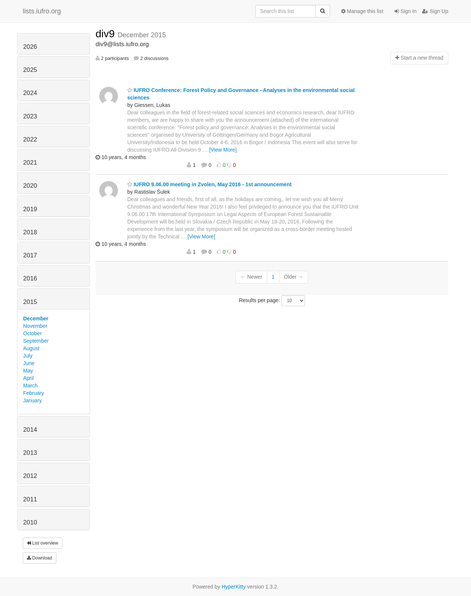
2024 (30, 92)
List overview (42, 543)
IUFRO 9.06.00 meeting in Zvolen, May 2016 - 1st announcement (209, 184)
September (36, 341)
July (27, 356)
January (32, 400)
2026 (30, 46)
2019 (30, 209)
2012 (30, 475)
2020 (30, 185)
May (28, 371)
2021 (30, 162)
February (33, 393)
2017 (30, 255)
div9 (107, 33)
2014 (30, 429)
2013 (30, 452)
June (28, 363)
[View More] (223, 150)
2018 (30, 232)
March (30, 386)
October (32, 333)
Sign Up (435, 11)
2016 (30, 278)
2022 (30, 139)
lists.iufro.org (42, 11)
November (35, 326)
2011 (30, 499)
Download (39, 558)
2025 (30, 69)
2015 (30, 301)
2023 (30, 116)
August (31, 348)
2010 (30, 522)
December (36, 318)
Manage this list (362, 11)
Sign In (405, 11)
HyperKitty (234, 587)
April (28, 378)
